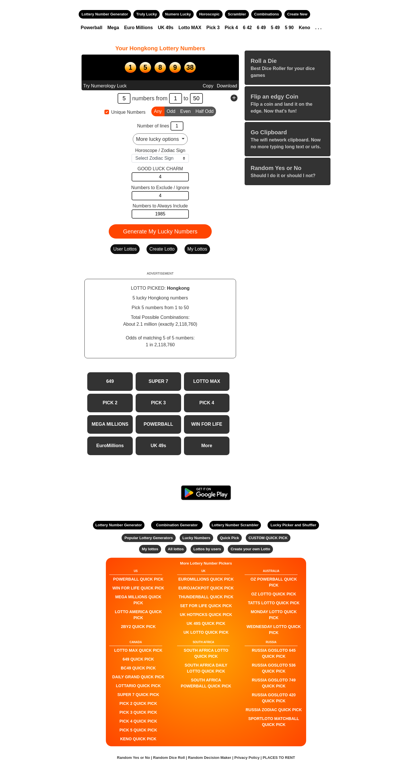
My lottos (150, 549)
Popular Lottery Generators (148, 538)
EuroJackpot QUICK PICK (206, 588)
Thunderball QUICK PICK (206, 597)
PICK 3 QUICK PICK (138, 712)
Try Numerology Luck (104, 85)
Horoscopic (209, 14)
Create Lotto (162, 249)
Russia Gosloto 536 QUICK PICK (274, 668)
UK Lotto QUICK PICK (206, 632)
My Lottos (197, 249)
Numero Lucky (178, 14)
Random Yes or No (133, 757)
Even (185, 111)
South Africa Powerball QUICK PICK (206, 683)
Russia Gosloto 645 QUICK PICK (274, 653)
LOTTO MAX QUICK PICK (138, 650)
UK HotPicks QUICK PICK (206, 614)
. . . (318, 27)
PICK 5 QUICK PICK (138, 730)
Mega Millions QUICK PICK (138, 600)
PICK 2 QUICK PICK (138, 703)
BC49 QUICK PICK (138, 668)
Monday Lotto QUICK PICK (274, 614)
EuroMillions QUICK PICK (206, 579)
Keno (304, 27)
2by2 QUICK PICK (138, 626)
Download (227, 85)
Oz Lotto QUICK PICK (273, 594)
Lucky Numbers (197, 538)
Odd (171, 111)
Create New (297, 14)
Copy (208, 85)
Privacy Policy (247, 757)
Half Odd (204, 111)
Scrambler (237, 14)
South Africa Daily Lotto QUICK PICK (206, 668)
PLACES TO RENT (279, 757)
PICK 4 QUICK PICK (138, 721)
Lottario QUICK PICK (138, 685)
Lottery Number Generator (105, 14)
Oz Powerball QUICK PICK (273, 582)
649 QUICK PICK (138, 659)
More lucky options (158, 139)
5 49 (275, 27)
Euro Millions (138, 27)
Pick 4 (231, 27)
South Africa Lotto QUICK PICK (206, 653)
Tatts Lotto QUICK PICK (273, 603)
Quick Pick (229, 538)
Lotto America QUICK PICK (138, 614)
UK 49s (165, 27)
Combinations (266, 14)
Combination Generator (177, 525)
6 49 (261, 27)
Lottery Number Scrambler (235, 525)
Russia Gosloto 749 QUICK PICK (274, 683)
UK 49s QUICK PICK (206, 623)
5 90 (289, 27)
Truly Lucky (146, 14)
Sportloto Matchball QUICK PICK (273, 721)
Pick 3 (212, 27)
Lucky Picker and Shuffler (293, 525)
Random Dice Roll (169, 757)
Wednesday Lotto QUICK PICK (274, 629)
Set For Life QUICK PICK (206, 605)
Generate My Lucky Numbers (160, 231)
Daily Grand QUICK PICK (138, 677)
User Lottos (125, 249)
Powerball (91, 27)
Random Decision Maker (209, 757)
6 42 (247, 27)
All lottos (176, 549)
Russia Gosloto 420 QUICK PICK (274, 698)
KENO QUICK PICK (138, 739)
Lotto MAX (190, 27)
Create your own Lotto (250, 549)
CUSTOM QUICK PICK (268, 538)
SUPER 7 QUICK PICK (138, 694)
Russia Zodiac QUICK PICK (274, 709)
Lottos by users (207, 549)
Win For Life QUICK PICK (138, 588)
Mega (113, 27)
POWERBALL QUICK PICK (138, 579)
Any (158, 111)
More (206, 445)
